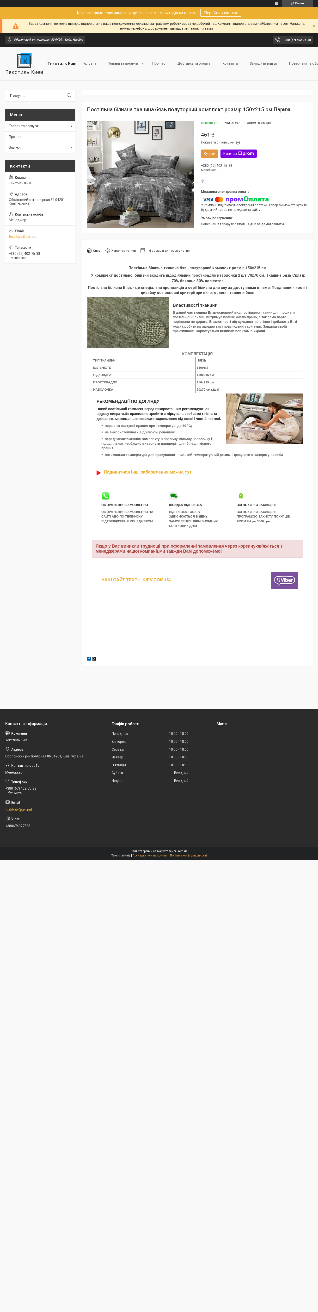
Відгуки (15, 147)
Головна (89, 63)
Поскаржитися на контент (150, 855)
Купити (209, 154)
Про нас (158, 63)
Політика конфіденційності (188, 855)
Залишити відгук (263, 63)
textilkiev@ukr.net (22, 236)
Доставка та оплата (193, 63)
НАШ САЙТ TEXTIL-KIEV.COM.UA (136, 579)
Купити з (238, 153)
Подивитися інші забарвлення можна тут (148, 472)
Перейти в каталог (221, 13)
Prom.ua (182, 851)
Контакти (230, 63)
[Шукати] (69, 95)
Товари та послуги (123, 63)
